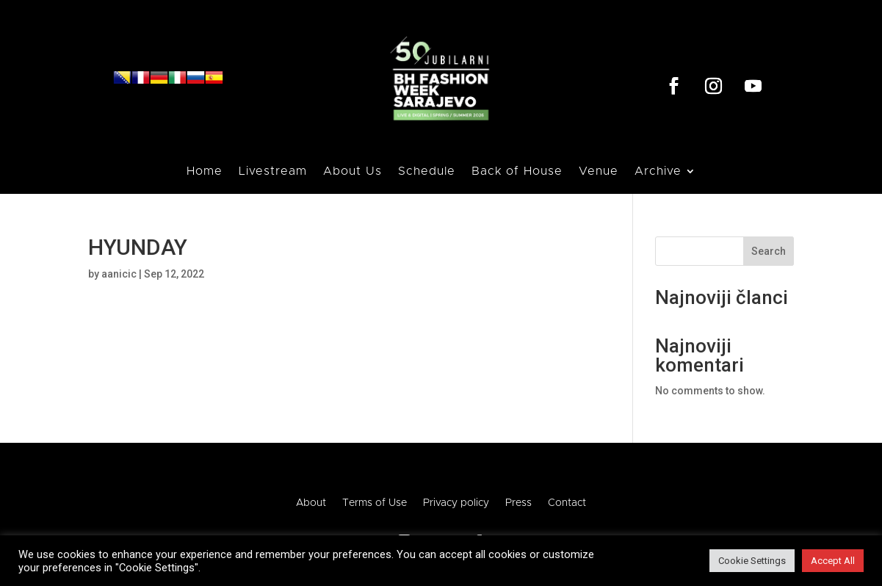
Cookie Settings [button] (752, 560)
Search (768, 251)
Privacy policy (456, 503)
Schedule (426, 171)
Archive (658, 171)
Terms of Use (374, 503)
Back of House (517, 171)
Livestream (273, 171)
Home (205, 171)
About (311, 503)
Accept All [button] (833, 560)
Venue (598, 171)
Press (518, 503)
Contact (567, 503)
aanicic (119, 274)
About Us (352, 171)
